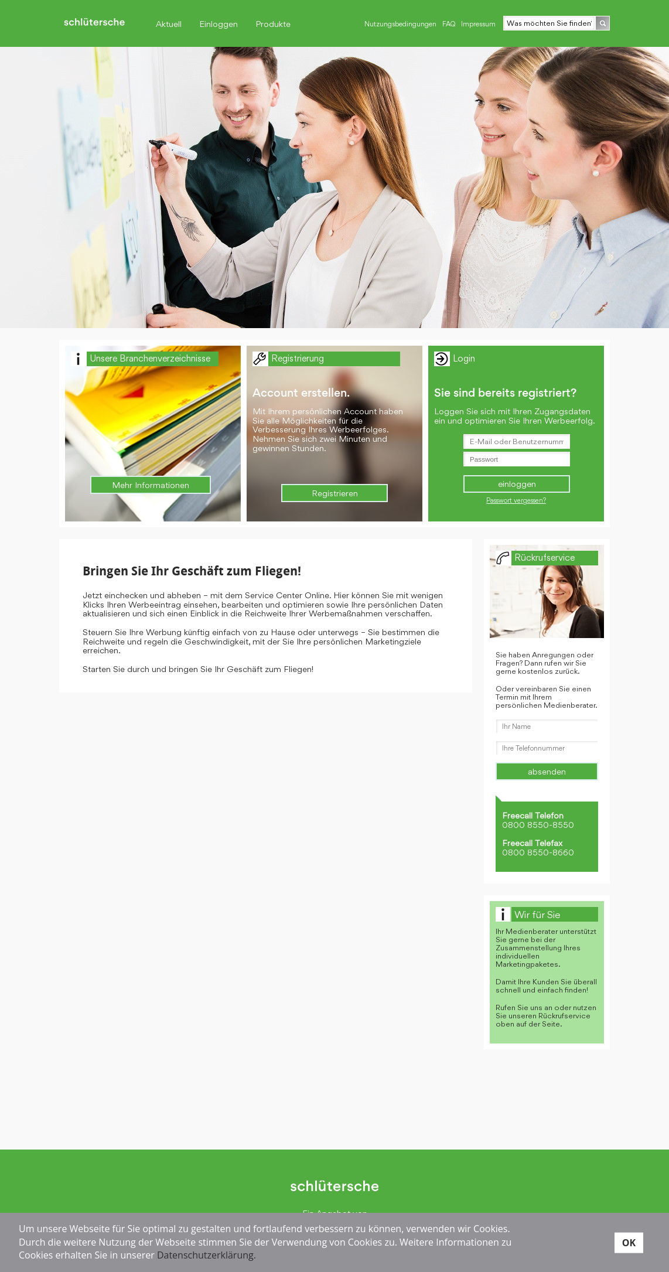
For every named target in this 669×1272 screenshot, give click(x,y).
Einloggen (218, 24)
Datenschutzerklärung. (206, 1255)
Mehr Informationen (150, 485)
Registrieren (335, 493)
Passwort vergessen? (516, 500)
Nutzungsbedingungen (400, 24)
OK (629, 1242)
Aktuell (169, 24)
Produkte (273, 24)
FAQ (448, 24)
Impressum (478, 24)
